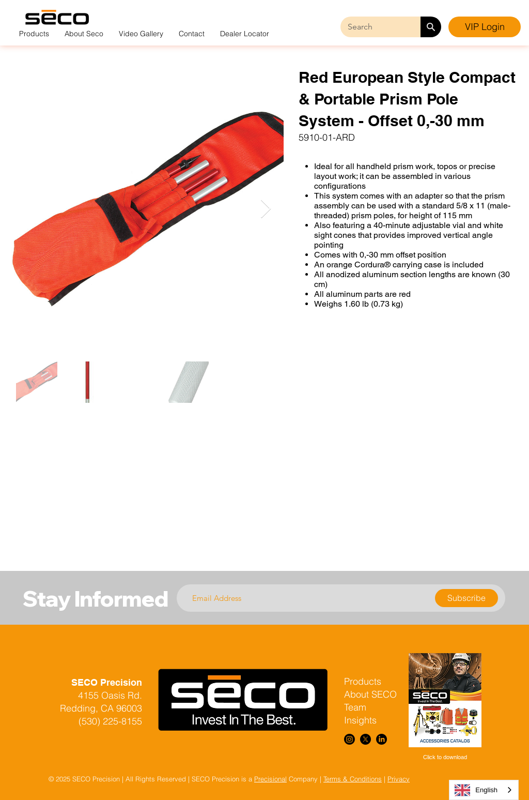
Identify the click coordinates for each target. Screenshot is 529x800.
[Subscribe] (466, 598)
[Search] (431, 27)
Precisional (270, 779)
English (476, 790)
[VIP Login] (484, 27)
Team (355, 707)
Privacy (398, 779)
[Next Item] (266, 209)
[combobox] (484, 790)
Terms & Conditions (352, 779)
